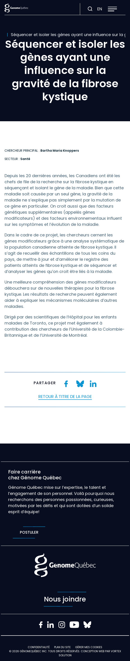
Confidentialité (39, 647)
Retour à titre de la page (65, 396)
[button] (112, 9)
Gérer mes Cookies (88, 647)
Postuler (29, 532)
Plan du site (62, 647)
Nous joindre (65, 599)
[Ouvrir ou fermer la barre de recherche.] (90, 9)
